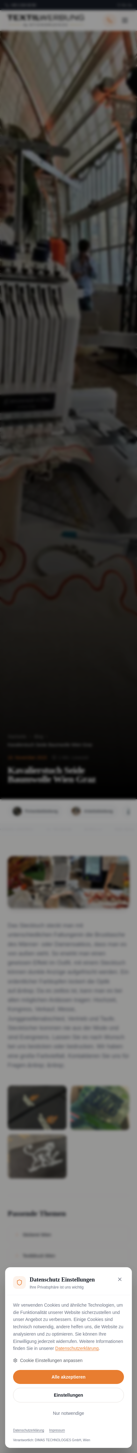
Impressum (57, 1430)
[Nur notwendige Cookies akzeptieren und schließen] (120, 1279)
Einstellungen (68, 1395)
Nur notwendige (68, 1413)
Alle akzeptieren (69, 1377)
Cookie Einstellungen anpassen (48, 1360)
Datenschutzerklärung (76, 1348)
